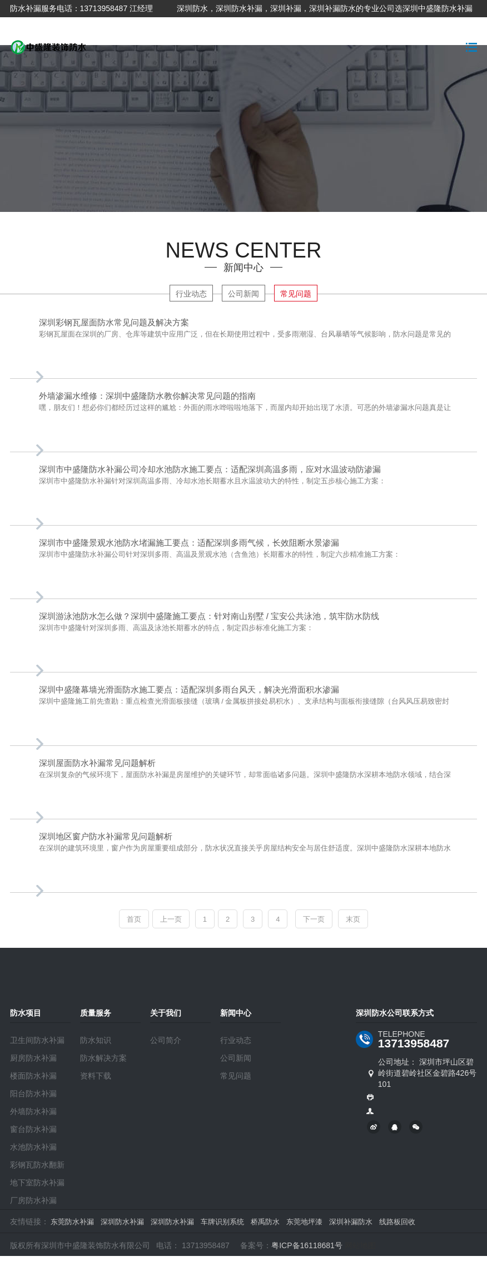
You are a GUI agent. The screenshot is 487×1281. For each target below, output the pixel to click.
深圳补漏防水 (350, 1222)
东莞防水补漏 (72, 1222)
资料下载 (95, 1075)
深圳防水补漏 (122, 1222)
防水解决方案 (103, 1058)
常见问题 (295, 293)
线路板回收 (397, 1222)
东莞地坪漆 (304, 1222)
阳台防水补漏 (33, 1093)
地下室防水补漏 (37, 1182)
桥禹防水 (265, 1222)
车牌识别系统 (222, 1222)
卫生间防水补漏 (37, 1040)
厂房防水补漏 (33, 1200)
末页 (353, 919)
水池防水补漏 (33, 1146)
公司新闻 (243, 293)
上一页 (171, 919)
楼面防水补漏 (33, 1075)
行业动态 (191, 293)
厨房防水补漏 (33, 1058)
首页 (134, 919)
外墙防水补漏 (33, 1111)
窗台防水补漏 (33, 1129)
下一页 (314, 919)
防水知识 (95, 1040)
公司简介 (165, 1040)
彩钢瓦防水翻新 (37, 1164)
